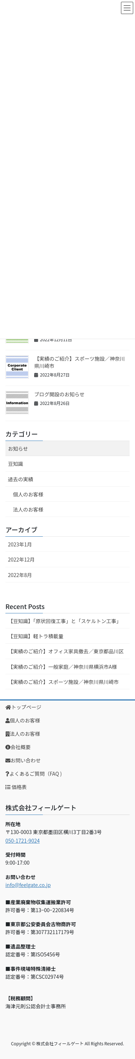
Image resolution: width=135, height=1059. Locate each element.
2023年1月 (20, 544)
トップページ (23, 707)
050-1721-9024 (22, 840)
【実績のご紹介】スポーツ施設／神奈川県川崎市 (79, 362)
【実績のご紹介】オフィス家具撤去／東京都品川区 (66, 651)
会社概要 (18, 747)
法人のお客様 (28, 509)
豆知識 (15, 463)
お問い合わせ (23, 760)
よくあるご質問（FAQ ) (33, 773)
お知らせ (18, 448)
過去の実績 (20, 479)
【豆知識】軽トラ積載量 (35, 636)
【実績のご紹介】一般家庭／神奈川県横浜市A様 (62, 666)
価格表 (16, 786)
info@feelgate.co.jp (28, 884)
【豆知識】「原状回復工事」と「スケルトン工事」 (64, 621)
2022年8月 (20, 574)
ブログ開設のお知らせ (59, 394)
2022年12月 (21, 559)
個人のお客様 (28, 494)
